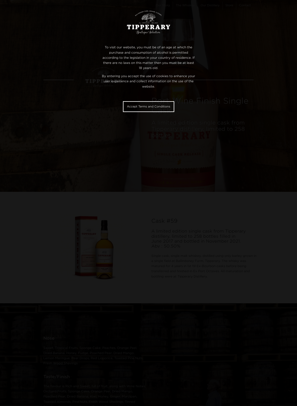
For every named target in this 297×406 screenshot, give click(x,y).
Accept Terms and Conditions (148, 106)
